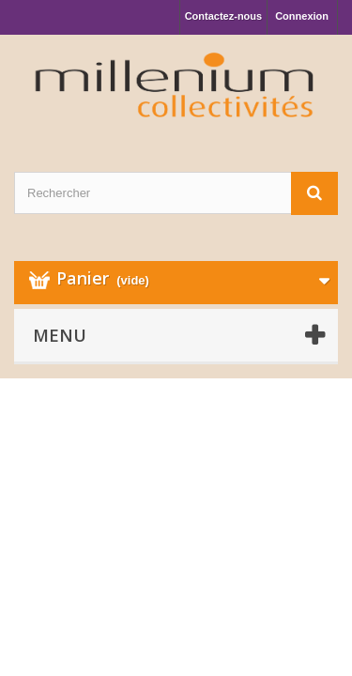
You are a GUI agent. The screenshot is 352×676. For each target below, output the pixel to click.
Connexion (302, 16)
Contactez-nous (224, 16)
